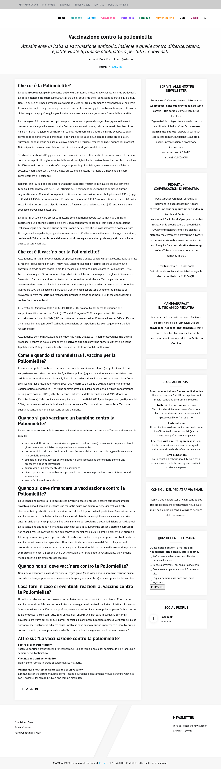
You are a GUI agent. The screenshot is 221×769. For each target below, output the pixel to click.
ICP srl (103, 763)
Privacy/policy (22, 727)
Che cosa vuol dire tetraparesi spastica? (176, 440)
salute (117, 66)
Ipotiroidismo (176, 422)
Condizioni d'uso (24, 722)
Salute (91, 17)
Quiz (182, 17)
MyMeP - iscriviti (182, 731)
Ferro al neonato (176, 454)
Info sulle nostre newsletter (190, 725)
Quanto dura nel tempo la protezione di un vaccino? (50, 669)
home (103, 66)
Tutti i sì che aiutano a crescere (176, 405)
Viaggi (195, 17)
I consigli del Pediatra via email (176, 489)
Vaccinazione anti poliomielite (37, 658)
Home (61, 17)
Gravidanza (108, 17)
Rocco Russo (113, 59)
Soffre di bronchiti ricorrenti (35, 644)
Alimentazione (165, 17)
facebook (167, 616)
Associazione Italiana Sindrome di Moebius (176, 391)
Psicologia (127, 17)
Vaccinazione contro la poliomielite (110, 36)
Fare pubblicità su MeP (28, 732)
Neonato (76, 17)
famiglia (144, 17)
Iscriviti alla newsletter (164, 499)
